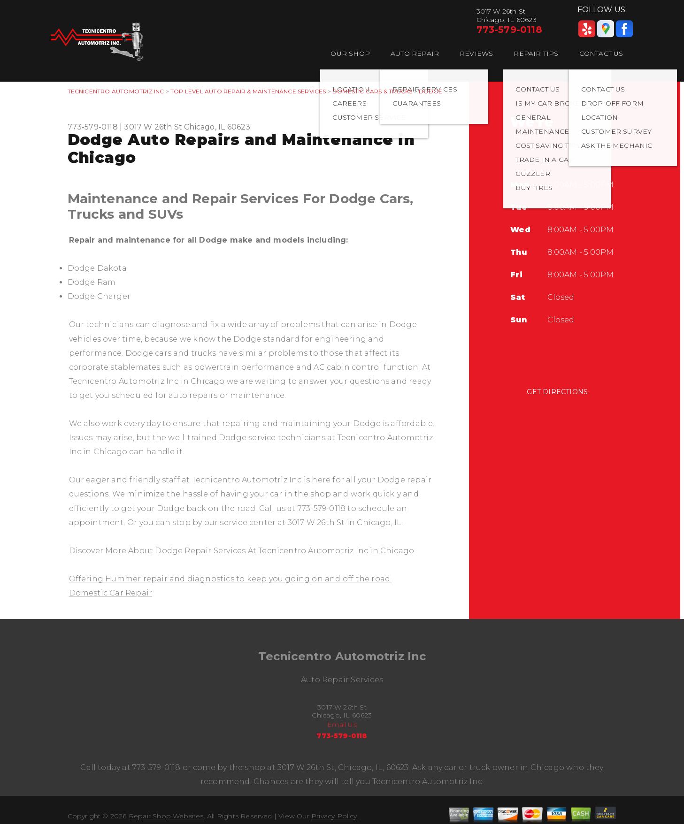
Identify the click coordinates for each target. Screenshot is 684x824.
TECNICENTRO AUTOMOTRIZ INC (116, 91)
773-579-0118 (509, 29)
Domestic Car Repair (111, 592)
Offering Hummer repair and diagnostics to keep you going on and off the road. (230, 578)
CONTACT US (601, 53)
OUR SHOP (350, 53)
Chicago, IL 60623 (217, 126)
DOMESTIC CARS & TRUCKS (372, 91)
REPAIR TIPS (536, 53)
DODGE (430, 91)
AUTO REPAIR (415, 53)
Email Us (342, 724)
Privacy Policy (334, 816)
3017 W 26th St (153, 126)
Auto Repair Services (342, 679)
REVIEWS (476, 53)
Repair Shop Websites (166, 816)
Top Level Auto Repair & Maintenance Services (248, 91)
